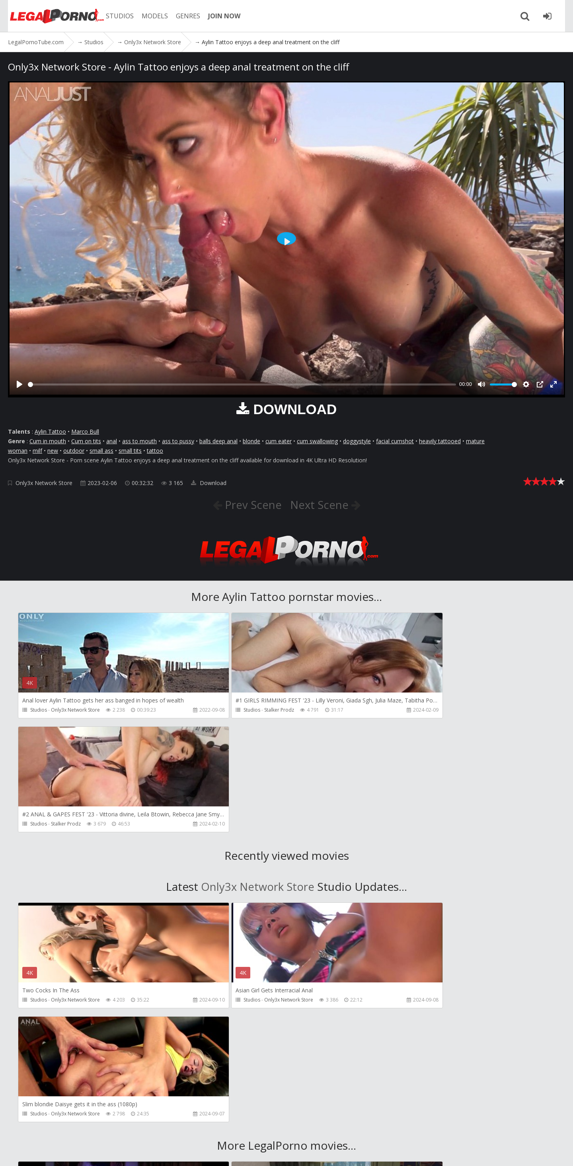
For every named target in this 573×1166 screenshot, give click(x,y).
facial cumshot (395, 441)
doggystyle (357, 441)
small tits (130, 450)
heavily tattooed (440, 441)
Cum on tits (86, 441)
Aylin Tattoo (50, 431)
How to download (186, 1128)
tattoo (155, 450)
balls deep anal (218, 441)
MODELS (152, 16)
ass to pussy (178, 441)
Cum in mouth (47, 441)
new (52, 450)
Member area (63, 1128)
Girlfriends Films (69, 1031)
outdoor (73, 450)
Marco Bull (85, 431)
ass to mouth (139, 441)
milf (37, 450)
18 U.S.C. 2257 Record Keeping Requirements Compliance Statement (274, 1151)
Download (208, 483)
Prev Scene (251, 504)
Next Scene (321, 504)
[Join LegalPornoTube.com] (555, 16)
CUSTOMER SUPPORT (120, 1128)
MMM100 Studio (427, 1031)
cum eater (278, 441)
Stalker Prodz (245, 709)
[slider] (242, 384)
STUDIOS (117, 16)
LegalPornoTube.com (51, 16)
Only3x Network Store (44, 483)
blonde (251, 441)
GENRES (185, 16)
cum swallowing (317, 441)
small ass (101, 450)
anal (111, 441)
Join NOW (21, 1128)
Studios (38, 709)
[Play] (19, 384)
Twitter (236, 1128)
